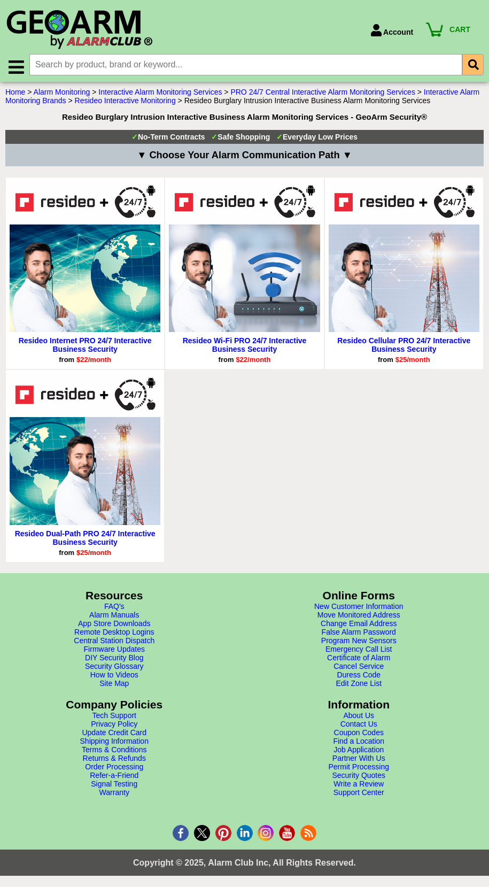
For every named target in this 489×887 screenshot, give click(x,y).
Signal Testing (114, 784)
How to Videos (114, 675)
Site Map (114, 684)
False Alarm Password (359, 632)
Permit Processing (358, 767)
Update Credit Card (114, 733)
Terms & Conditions (114, 750)
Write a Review (358, 784)
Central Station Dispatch (114, 641)
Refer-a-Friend (114, 776)
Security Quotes (358, 776)
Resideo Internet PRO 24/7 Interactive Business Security (85, 345)
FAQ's (114, 607)
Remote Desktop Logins (114, 632)
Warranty (114, 793)
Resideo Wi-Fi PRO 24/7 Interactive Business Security (245, 345)
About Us (358, 716)
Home (15, 92)
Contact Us (358, 724)
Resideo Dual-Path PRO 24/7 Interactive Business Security (85, 538)
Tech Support (114, 716)
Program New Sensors (359, 641)
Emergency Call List (358, 649)
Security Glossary (114, 666)
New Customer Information (358, 607)
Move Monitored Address (358, 615)
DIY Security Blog (114, 658)
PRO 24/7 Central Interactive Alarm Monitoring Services (322, 92)
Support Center (358, 793)
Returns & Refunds (114, 758)
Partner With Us (358, 758)
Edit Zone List (359, 684)
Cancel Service (358, 666)
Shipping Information (114, 741)
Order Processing (114, 767)
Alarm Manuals (114, 615)
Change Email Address (359, 624)
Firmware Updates (114, 649)
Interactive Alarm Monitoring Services (160, 92)
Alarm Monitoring (62, 92)
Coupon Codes (359, 733)
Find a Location (358, 741)
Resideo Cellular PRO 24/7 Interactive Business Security (403, 345)
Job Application (358, 750)
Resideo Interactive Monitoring (125, 101)
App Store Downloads (114, 624)
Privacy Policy (114, 724)
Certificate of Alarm (358, 658)
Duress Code (359, 675)
